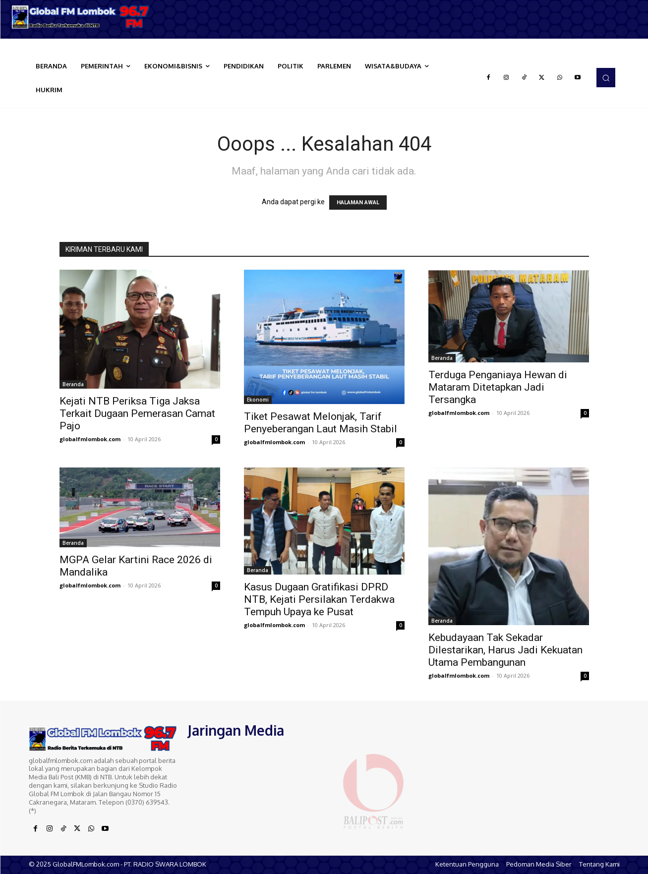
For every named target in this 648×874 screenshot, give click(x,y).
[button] (605, 77)
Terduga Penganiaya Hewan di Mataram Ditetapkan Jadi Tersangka (497, 387)
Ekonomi (258, 399)
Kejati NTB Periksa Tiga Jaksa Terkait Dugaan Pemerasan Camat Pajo (137, 413)
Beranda (73, 384)
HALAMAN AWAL (358, 202)
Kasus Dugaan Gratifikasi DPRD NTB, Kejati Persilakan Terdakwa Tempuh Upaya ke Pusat (319, 599)
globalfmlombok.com (89, 439)
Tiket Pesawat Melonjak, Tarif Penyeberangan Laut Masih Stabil (320, 422)
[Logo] (81, 17)
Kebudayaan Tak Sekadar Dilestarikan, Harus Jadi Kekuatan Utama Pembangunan (505, 650)
